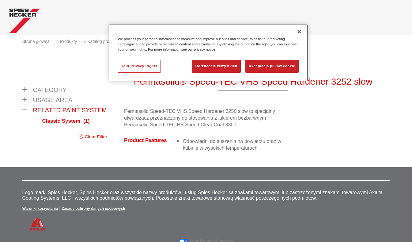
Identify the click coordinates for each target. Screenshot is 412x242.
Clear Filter (96, 136)
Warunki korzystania (40, 208)
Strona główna (36, 41)
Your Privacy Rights (139, 66)
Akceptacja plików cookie (272, 66)
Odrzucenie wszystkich (216, 66)
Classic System (66, 121)
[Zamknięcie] (299, 31)
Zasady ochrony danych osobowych (93, 208)
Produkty (68, 41)
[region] (208, 52)
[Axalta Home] (24, 22)
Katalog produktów (105, 41)
